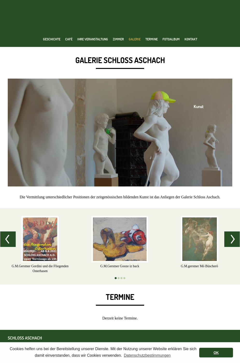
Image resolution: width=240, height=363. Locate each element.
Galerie (135, 39)
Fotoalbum (171, 39)
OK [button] (216, 353)
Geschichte (51, 39)
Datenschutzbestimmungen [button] (147, 355)
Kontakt (190, 39)
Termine (151, 39)
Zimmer (118, 39)
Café (68, 39)
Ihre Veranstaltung (92, 39)
